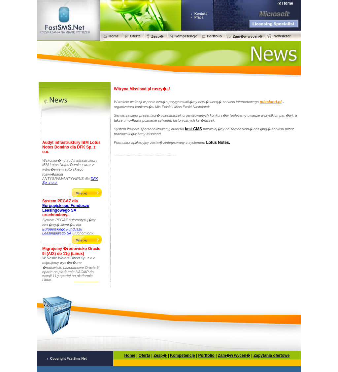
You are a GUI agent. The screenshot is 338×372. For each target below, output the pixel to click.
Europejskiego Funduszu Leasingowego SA (65, 209)
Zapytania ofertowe (271, 355)
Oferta (135, 36)
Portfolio (214, 36)
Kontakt (200, 14)
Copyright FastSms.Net (68, 358)
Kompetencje (186, 36)
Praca (198, 17)
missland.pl (271, 102)
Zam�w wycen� (247, 36)
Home (287, 3)
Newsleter (282, 36)
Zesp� (157, 36)
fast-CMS (193, 129)
